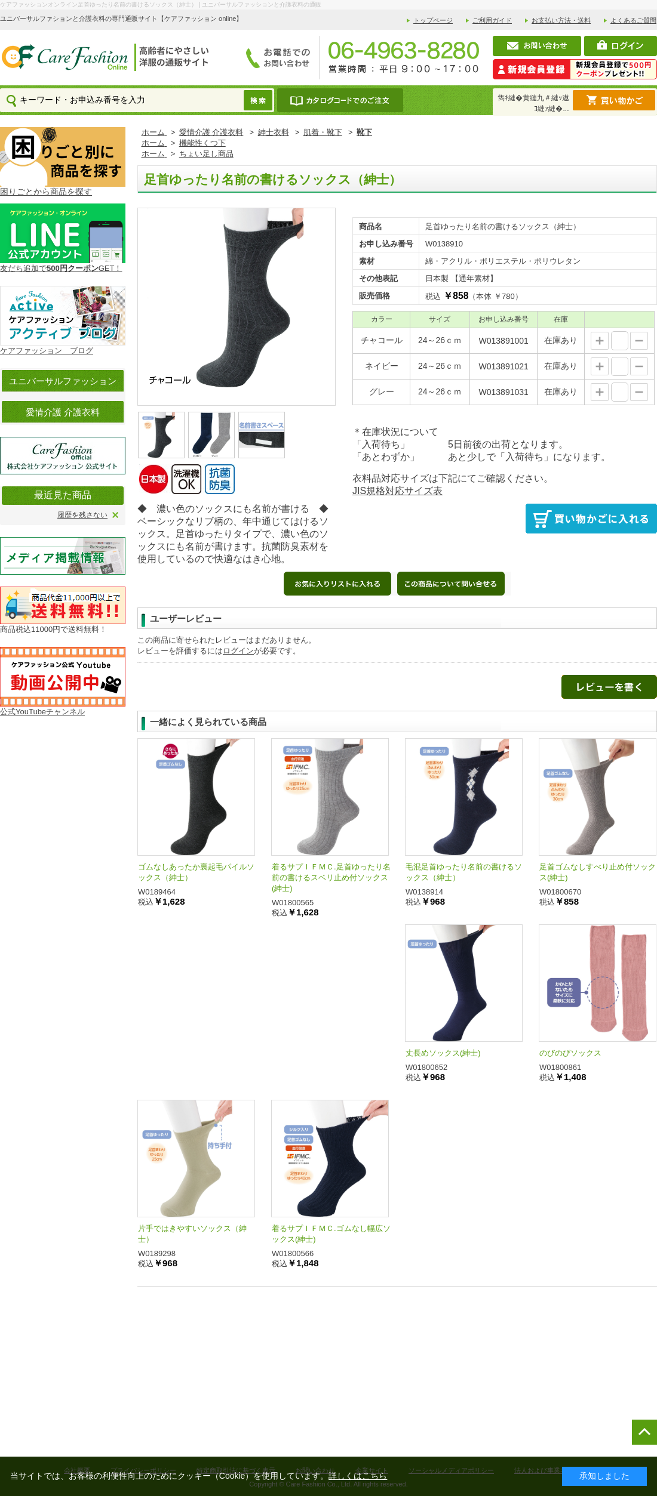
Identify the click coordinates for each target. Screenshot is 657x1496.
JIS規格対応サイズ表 (397, 491)
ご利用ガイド (492, 20)
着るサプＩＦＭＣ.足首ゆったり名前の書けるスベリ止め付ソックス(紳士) (331, 877)
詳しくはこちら (357, 1475)
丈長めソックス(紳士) (443, 1052)
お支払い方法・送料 (561, 20)
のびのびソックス (570, 1052)
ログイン (238, 650)
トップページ (433, 20)
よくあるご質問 (633, 20)
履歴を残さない (82, 515)
